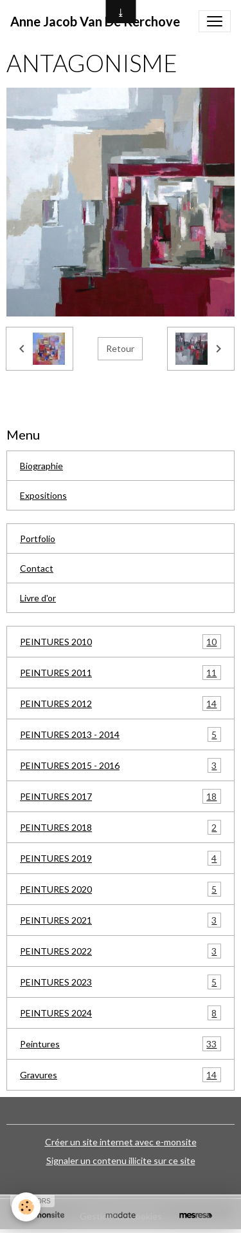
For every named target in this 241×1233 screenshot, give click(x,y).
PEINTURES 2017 (120, 796)
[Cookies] (26, 1206)
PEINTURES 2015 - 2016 (120, 765)
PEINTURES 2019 (120, 858)
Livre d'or (38, 597)
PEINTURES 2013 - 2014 (120, 734)
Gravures (120, 1074)
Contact (36, 568)
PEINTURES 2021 (120, 920)
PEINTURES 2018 (120, 827)
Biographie (41, 465)
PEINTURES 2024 (120, 1012)
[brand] (95, 21)
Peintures (120, 1043)
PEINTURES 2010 (120, 641)
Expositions (43, 495)
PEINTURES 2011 (120, 672)
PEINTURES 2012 (120, 703)
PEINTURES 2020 (120, 889)
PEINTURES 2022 (120, 951)
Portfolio (37, 538)
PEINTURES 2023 (120, 982)
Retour (120, 348)
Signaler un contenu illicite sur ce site (120, 1160)
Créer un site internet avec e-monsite (121, 1141)
